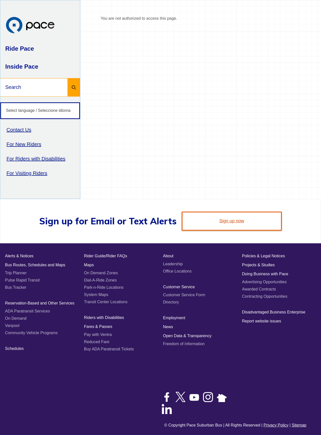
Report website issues (261, 321)
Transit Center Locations (106, 302)
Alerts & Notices (19, 256)
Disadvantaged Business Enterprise (273, 312)
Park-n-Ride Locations (104, 287)
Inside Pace (21, 66)
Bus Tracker (15, 287)
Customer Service (179, 287)
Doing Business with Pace (265, 274)
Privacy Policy (276, 425)
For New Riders (23, 144)
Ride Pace (19, 48)
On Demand (15, 318)
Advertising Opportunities (264, 282)
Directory (171, 302)
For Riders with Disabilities (36, 158)
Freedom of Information (183, 344)
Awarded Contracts (259, 289)
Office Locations (177, 271)
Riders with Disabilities (104, 317)
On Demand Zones (101, 273)
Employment (174, 318)
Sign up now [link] (231, 220)
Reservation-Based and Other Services (39, 303)
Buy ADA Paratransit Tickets (109, 349)
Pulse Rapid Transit (22, 280)
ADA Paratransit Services (27, 311)
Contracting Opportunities (264, 296)
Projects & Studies (258, 265)
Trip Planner (16, 273)
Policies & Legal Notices (263, 256)
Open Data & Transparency (187, 336)
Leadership (173, 264)
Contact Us (18, 130)
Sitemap (299, 425)
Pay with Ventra (98, 334)
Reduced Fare (96, 342)
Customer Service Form (184, 295)
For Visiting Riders (26, 173)
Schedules (14, 348)
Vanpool (12, 325)
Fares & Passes (98, 326)
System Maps (96, 294)
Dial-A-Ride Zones (100, 280)
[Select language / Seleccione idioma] (40, 110)
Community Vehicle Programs (31, 333)
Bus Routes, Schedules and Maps (35, 265)
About (168, 256)
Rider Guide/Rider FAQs (105, 256)
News (168, 327)
